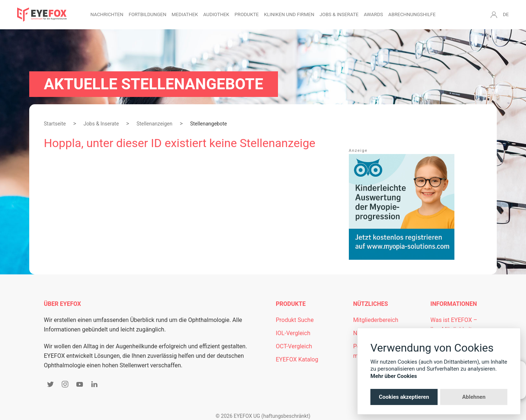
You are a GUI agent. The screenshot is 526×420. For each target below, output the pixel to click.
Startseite (55, 124)
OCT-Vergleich (294, 346)
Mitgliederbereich (376, 319)
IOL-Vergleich (293, 333)
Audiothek (216, 14)
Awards (373, 14)
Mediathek (185, 14)
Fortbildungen (147, 14)
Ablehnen (473, 397)
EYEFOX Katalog (297, 359)
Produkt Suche (295, 319)
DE (506, 14)
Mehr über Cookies (393, 376)
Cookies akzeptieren (404, 397)
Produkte (247, 14)
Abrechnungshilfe (412, 14)
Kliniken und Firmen (289, 14)
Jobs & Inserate (339, 14)
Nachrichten (106, 14)
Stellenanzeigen (154, 124)
